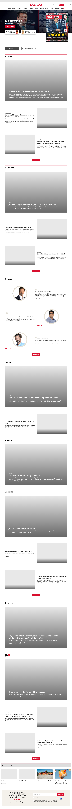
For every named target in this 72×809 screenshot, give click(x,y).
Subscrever (60, 794)
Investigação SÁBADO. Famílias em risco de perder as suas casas (52, 577)
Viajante (57, 8)
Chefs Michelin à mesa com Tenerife (26, 781)
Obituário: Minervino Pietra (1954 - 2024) (51, 254)
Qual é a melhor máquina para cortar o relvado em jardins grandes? (9, 782)
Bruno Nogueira (8, 348)
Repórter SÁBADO (44, 8)
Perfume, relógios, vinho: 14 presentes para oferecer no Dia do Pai (52, 741)
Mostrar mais (36, 159)
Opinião (31, 8)
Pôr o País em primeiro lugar (43, 291)
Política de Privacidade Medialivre (38, 802)
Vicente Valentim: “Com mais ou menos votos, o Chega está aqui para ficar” (50, 142)
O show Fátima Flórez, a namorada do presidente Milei (33, 397)
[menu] (1, 4)
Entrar (67, 4)
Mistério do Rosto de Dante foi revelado (18, 552)
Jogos (52, 8)
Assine (61, 4)
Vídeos (36, 8)
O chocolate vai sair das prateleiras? (25, 475)
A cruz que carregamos (41, 338)
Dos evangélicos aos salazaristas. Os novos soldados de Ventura (19, 116)
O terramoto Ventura (11, 315)
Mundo (25, 8)
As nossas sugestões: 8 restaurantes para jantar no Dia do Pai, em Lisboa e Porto (19, 715)
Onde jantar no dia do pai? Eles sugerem (27, 692)
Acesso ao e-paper (10, 26)
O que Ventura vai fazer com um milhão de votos (30, 92)
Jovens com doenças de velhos (22, 528)
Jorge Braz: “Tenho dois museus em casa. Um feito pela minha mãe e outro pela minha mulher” (33, 637)
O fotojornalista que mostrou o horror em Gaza (19, 422)
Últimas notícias (11, 8)
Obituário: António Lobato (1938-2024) (18, 228)
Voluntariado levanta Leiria (44, 780)
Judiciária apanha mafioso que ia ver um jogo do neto (33, 204)
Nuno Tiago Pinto (8, 302)
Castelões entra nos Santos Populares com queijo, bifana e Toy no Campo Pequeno (63, 782)
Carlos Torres (39, 325)
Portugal (19, 8)
